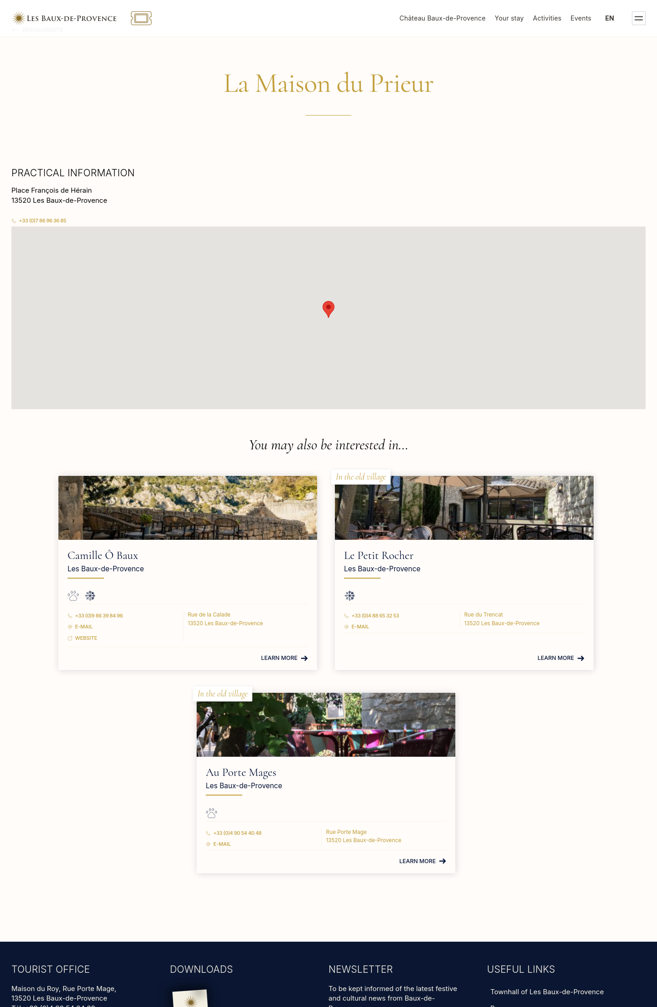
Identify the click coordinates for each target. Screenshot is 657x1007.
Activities (547, 18)
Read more (28, 840)
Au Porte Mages (468, 555)
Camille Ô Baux (131, 555)
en (610, 18)
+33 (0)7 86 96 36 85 (42, 220)
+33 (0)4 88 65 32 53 (296, 615)
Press (499, 804)
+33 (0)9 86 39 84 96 (127, 615)
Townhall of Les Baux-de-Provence (547, 788)
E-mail (112, 626)
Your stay (509, 18)
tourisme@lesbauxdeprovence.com (70, 822)
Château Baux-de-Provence (443, 18)
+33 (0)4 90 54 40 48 (465, 615)
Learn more (196, 657)
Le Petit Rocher (299, 555)
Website (115, 637)
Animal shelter (513, 837)
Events (581, 18)
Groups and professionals (531, 821)
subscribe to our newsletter (372, 816)
